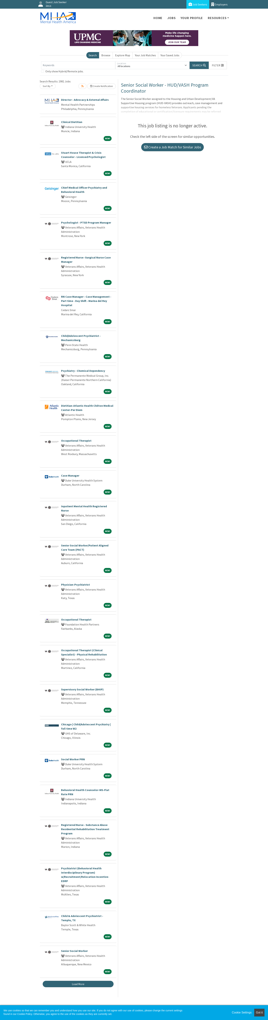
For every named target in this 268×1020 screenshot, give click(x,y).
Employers (219, 4)
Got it (259, 1012)
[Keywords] (78, 65)
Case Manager (70, 475)
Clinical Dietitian (71, 122)
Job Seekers (198, 4)
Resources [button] (217, 18)
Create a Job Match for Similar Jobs (172, 147)
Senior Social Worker (74, 951)
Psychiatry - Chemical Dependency (83, 370)
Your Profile (192, 18)
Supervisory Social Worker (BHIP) (82, 689)
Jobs (171, 18)
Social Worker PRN (73, 759)
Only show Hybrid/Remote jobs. (64, 71)
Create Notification (101, 86)
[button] (218, 65)
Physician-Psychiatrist (75, 584)
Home (157, 18)
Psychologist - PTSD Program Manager (86, 222)
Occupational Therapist (76, 440)
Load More (78, 984)
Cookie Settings (242, 1012)
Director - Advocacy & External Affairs (85, 99)
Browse (105, 55)
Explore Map (122, 55)
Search (93, 55)
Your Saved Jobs (169, 55)
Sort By (46, 86)
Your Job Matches (145, 55)
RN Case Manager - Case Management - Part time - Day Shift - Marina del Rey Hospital (86, 301)
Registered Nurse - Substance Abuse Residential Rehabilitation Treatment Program (85, 829)
